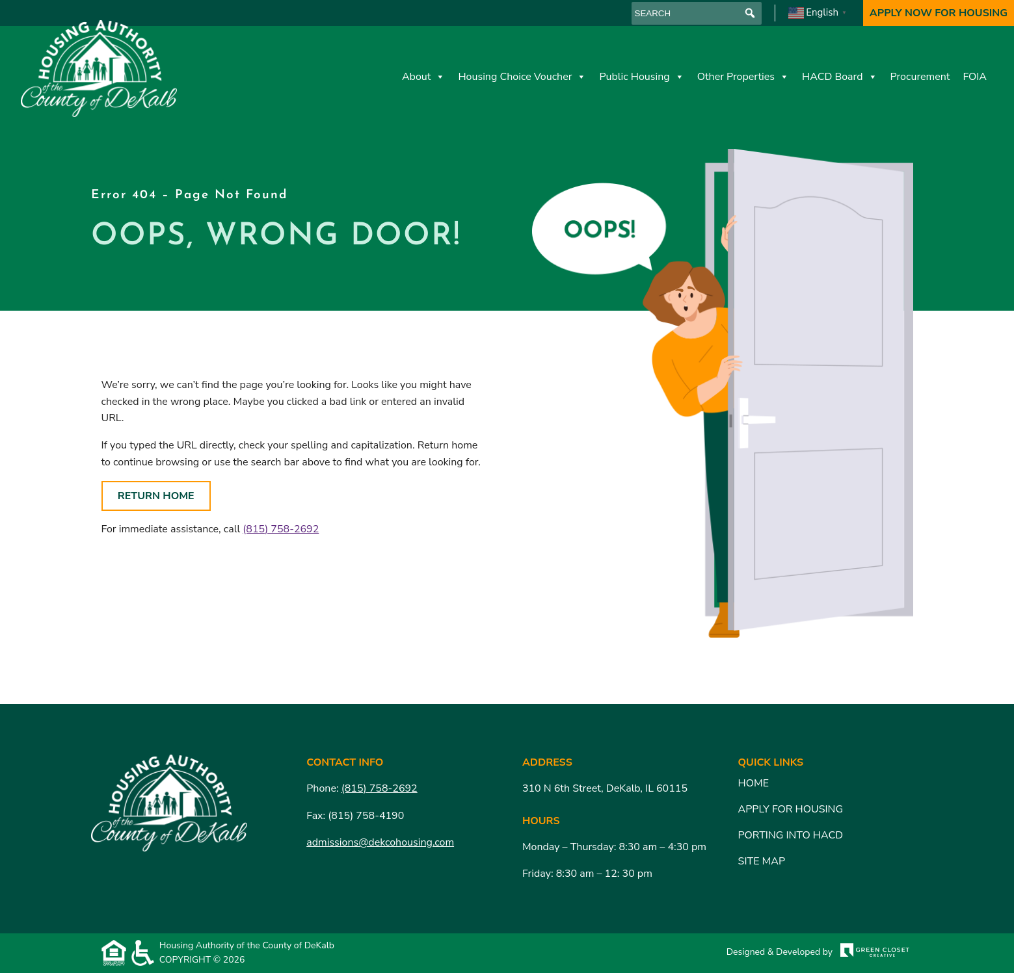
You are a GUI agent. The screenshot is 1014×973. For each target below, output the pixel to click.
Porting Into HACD (791, 835)
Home (753, 783)
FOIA (975, 77)
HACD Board (839, 77)
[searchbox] (697, 13)
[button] (750, 13)
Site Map (761, 861)
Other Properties (743, 77)
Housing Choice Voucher (522, 77)
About (423, 77)
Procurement (920, 77)
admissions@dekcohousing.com (380, 842)
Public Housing (641, 77)
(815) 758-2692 (281, 529)
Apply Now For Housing (938, 13)
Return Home (156, 496)
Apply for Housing (790, 809)
